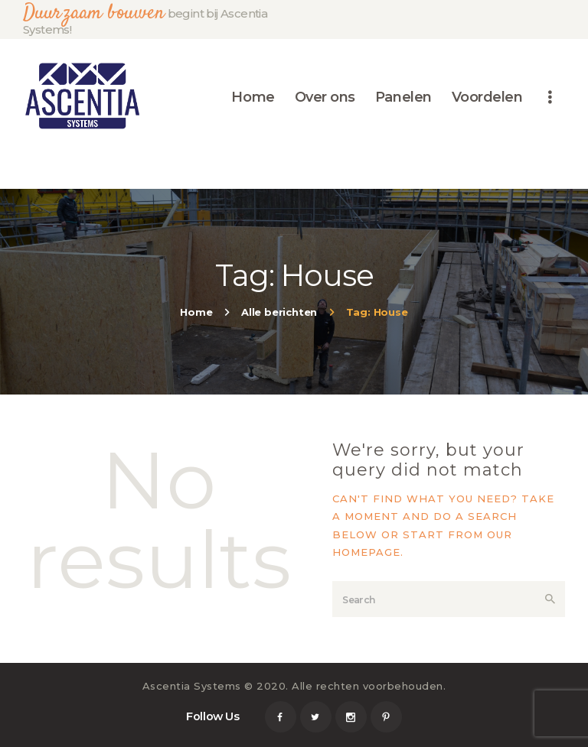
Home (196, 312)
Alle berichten (279, 312)
